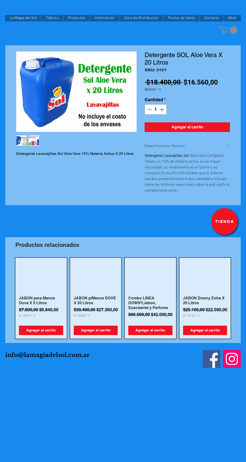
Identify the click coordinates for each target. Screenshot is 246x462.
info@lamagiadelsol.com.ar (47, 354)
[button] (228, 30)
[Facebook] (212, 359)
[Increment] (162, 109)
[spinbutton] (156, 109)
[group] (123, 298)
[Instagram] (232, 359)
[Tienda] (224, 221)
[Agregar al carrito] (41, 330)
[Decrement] (149, 109)
